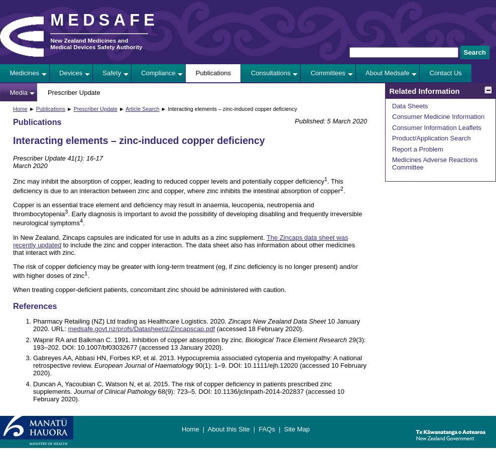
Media (19, 92)
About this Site (229, 429)
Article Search (142, 109)
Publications (213, 73)
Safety (111, 73)
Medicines (25, 73)
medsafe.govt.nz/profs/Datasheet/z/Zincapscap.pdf (141, 329)
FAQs (267, 429)
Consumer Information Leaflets (436, 127)
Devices (70, 73)
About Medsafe (387, 73)
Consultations (271, 73)
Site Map (297, 429)
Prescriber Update (74, 92)
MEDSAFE (104, 20)
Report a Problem (417, 149)
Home (20, 109)
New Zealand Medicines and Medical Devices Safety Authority (96, 43)
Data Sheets (410, 106)
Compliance (158, 73)
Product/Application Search (431, 138)
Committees (328, 73)
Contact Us (446, 73)
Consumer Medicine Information (438, 116)
